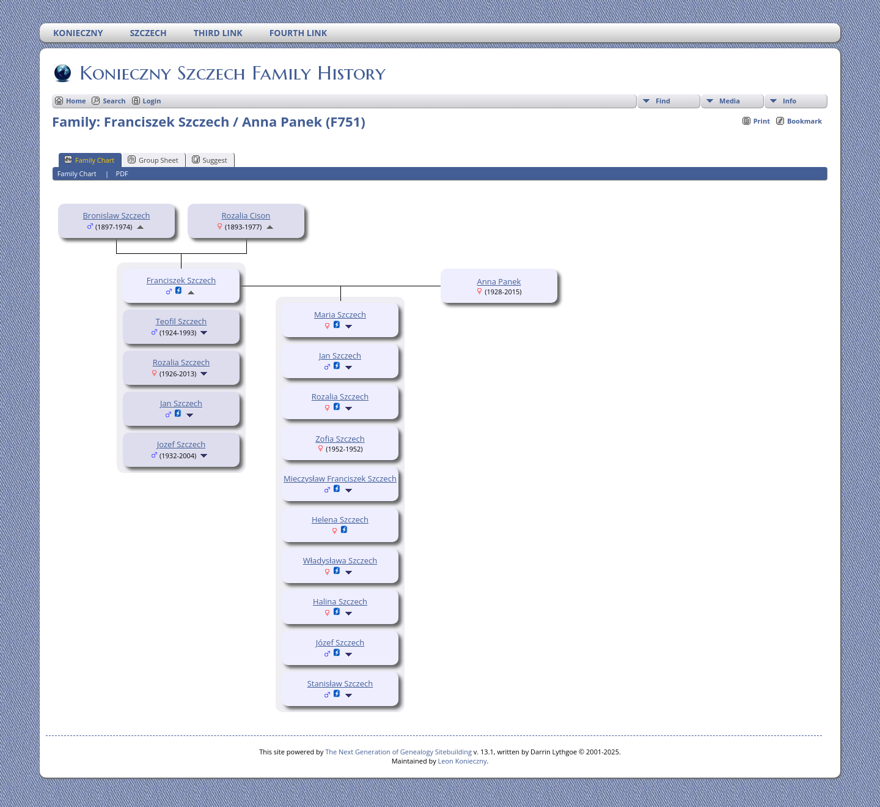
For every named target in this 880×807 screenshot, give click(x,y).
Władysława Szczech (340, 560)
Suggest (209, 160)
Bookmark (804, 120)
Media (729, 100)
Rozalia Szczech (181, 362)
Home (76, 100)
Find (663, 100)
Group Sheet (153, 160)
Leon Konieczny (462, 760)
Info (789, 100)
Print (762, 120)
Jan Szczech (181, 403)
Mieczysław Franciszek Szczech (340, 478)
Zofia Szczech (340, 438)
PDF (122, 173)
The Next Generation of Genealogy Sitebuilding (398, 751)
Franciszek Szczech (181, 280)
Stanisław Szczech (340, 683)
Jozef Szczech (181, 444)
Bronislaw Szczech (116, 215)
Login (152, 100)
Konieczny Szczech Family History (232, 73)
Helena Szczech (340, 519)
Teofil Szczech (181, 321)
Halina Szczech (340, 601)
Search (114, 100)
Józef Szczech (340, 642)
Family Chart (89, 160)
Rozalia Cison (246, 215)
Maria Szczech (340, 314)
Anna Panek (499, 281)
